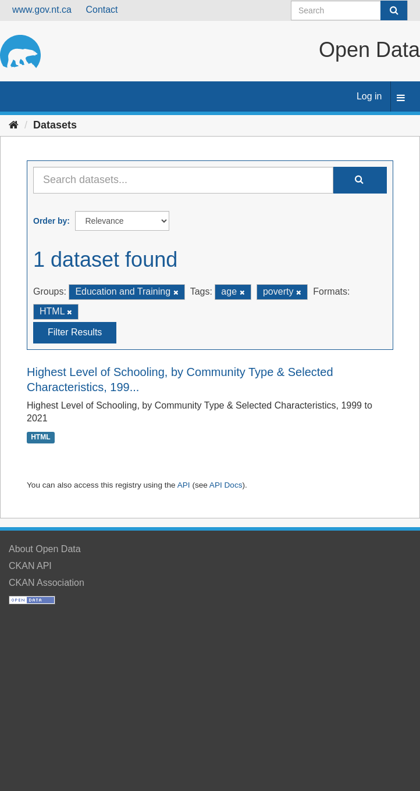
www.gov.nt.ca (42, 10)
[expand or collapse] (400, 98)
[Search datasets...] (183, 180)
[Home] (14, 125)
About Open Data (45, 549)
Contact (102, 10)
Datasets (55, 125)
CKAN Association (46, 583)
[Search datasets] (349, 10)
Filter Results (75, 332)
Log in (369, 96)
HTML (40, 437)
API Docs (226, 485)
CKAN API (30, 566)
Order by (50, 221)
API (183, 485)
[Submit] (393, 10)
